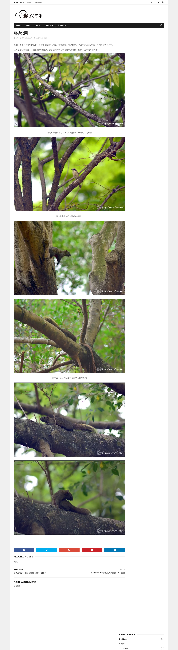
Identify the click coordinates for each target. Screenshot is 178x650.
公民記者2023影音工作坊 (145, 105)
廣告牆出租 (38, 2)
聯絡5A (29, 2)
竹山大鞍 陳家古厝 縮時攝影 (146, 80)
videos (124, 37)
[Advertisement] (113, 13)
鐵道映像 (49, 25)
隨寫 (28, 25)
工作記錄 (39, 38)
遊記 (123, 56)
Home (16, 2)
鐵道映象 (138, 93)
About (22, 2)
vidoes (38, 25)
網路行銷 (124, 51)
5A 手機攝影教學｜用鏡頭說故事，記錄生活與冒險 (48, 646)
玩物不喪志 (140, 133)
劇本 (123, 42)
